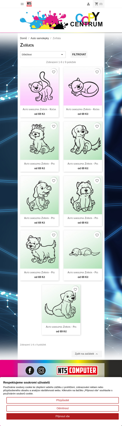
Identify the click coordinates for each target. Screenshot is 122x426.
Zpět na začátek (87, 354)
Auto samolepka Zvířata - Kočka (39, 109)
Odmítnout (63, 408)
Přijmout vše (62, 416)
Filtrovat (79, 54)
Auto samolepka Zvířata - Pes (39, 163)
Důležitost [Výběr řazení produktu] (43, 54)
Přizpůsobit (62, 400)
